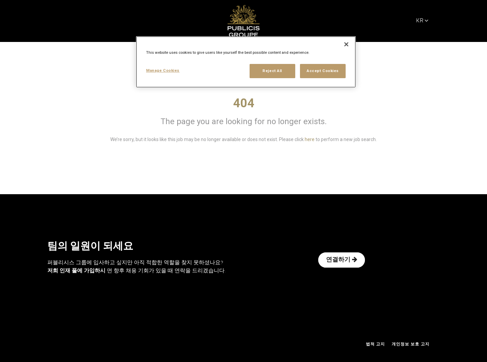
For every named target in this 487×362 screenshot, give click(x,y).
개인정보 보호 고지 (411, 344)
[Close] (346, 44)
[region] (246, 62)
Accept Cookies (323, 70)
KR (422, 21)
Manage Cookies (163, 70)
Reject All (272, 70)
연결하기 (341, 259)
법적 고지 (375, 344)
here (310, 139)
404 (243, 103)
